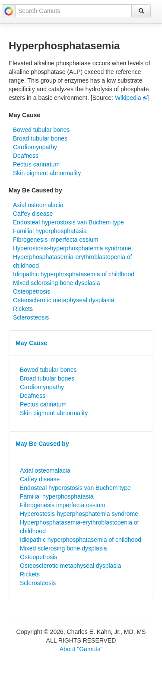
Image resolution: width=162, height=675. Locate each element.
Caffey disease (33, 213)
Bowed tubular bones (41, 129)
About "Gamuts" (81, 649)
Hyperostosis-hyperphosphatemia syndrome (72, 248)
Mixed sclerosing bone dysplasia (56, 282)
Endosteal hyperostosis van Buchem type (68, 222)
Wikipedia (131, 97)
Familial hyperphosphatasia (49, 230)
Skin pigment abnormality (47, 173)
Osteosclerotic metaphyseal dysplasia (63, 300)
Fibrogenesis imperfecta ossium (55, 239)
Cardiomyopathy (35, 147)
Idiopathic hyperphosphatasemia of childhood (73, 274)
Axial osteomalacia (38, 205)
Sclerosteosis (31, 317)
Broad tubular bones (40, 138)
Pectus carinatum (36, 164)
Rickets (23, 308)
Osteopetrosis (31, 291)
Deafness (25, 155)
